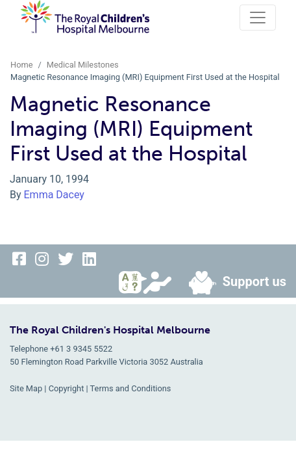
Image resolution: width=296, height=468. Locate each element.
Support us (232, 282)
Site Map (26, 388)
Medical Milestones (83, 65)
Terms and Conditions (130, 388)
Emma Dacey (54, 194)
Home (21, 65)
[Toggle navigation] (258, 18)
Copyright (66, 388)
